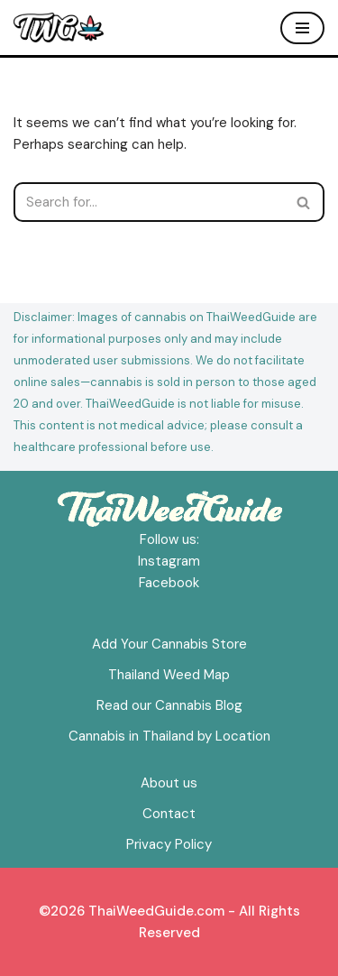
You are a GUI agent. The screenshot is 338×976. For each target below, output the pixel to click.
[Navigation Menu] (302, 28)
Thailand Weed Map (169, 675)
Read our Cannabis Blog (169, 705)
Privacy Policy (169, 844)
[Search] (149, 202)
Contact (169, 814)
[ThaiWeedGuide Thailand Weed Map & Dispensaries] (59, 27)
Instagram (169, 561)
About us (169, 783)
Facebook (169, 583)
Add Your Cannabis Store (169, 644)
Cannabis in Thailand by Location (169, 736)
